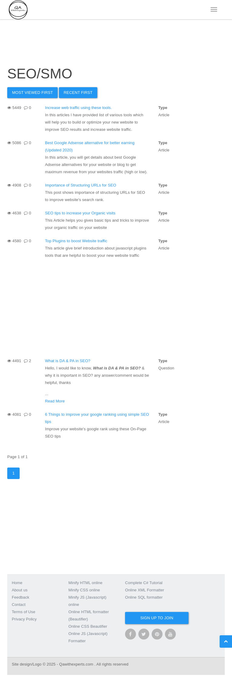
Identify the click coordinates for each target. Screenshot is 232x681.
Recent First (78, 92)
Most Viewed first (32, 92)
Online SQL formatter (144, 597)
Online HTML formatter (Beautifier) (89, 615)
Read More (55, 401)
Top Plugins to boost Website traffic (76, 241)
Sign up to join (156, 618)
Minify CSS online (84, 590)
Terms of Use (23, 612)
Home (17, 582)
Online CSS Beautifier (88, 626)
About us (19, 590)
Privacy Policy (24, 619)
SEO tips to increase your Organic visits (80, 213)
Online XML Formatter (144, 590)
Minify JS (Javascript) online (88, 601)
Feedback (20, 597)
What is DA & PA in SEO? (67, 361)
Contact (19, 604)
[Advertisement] (116, 307)
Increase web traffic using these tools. (78, 107)
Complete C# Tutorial (144, 582)
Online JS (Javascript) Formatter (88, 637)
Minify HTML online (86, 582)
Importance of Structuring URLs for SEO (80, 185)
